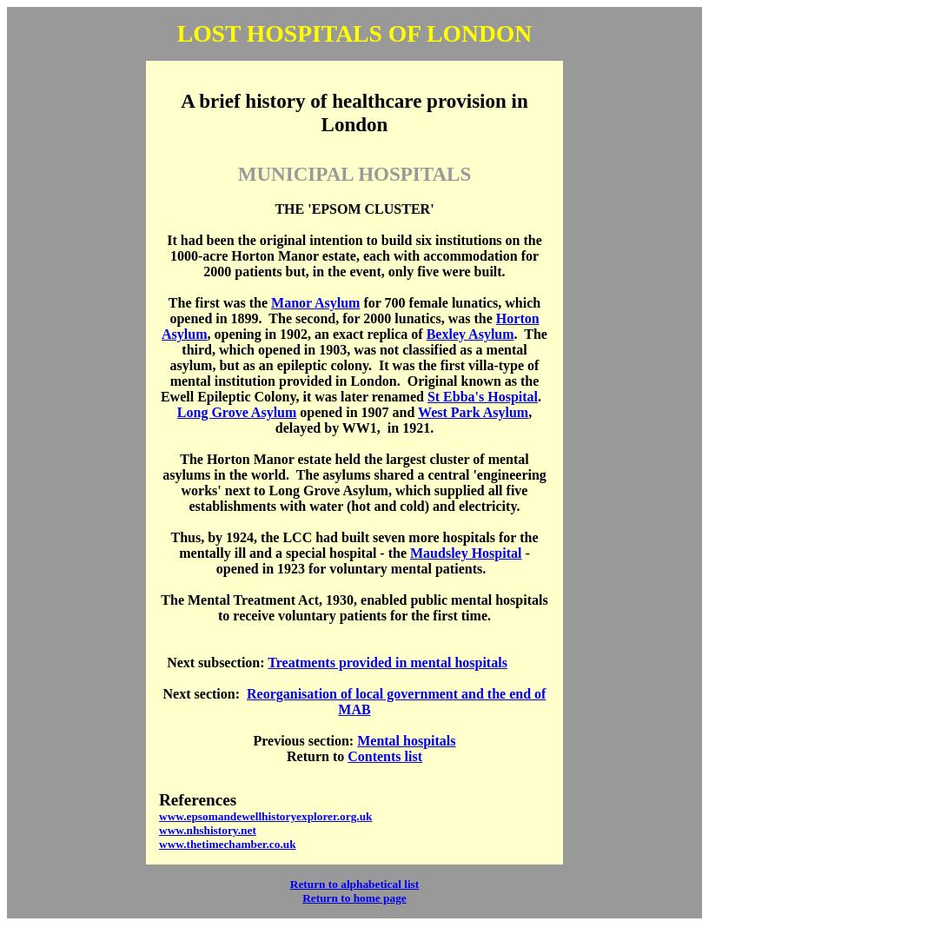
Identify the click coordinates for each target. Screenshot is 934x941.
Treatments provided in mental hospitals (387, 662)
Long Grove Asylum (237, 412)
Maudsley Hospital (465, 553)
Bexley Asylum (470, 334)
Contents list (385, 756)
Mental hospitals (406, 740)
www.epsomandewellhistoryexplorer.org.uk (265, 816)
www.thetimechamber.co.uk (227, 844)
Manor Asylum (315, 302)
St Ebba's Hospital (482, 396)
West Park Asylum (473, 412)
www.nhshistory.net (207, 830)
